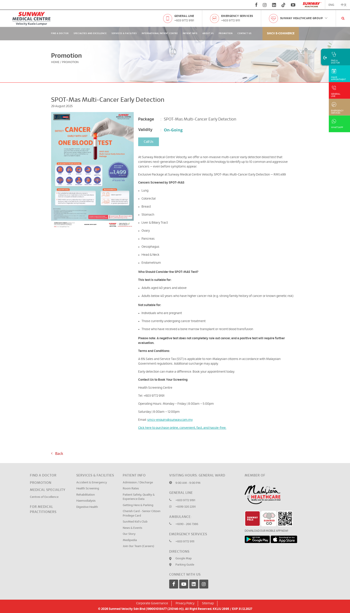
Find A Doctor (60, 34)
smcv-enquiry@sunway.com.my (170, 419)
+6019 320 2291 (185, 506)
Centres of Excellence (44, 497)
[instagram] (264, 5)
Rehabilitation (85, 494)
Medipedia (130, 540)
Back (57, 453)
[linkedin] (274, 5)
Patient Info (190, 34)
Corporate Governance (152, 603)
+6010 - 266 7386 (186, 524)
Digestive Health (87, 507)
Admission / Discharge (138, 482)
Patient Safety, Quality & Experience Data (139, 497)
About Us (208, 34)
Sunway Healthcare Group (304, 18)
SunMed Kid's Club (135, 521)
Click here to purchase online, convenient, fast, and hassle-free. (182, 427)
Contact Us (245, 34)
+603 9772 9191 (184, 20)
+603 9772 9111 (230, 20)
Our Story (129, 534)
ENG (331, 5)
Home (55, 62)
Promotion (226, 34)
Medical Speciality (47, 490)
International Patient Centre (160, 34)
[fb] (256, 5)
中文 (344, 5)
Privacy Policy (185, 603)
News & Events (132, 528)
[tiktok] (283, 5)
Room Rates (131, 488)
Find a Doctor (43, 475)
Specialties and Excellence (90, 34)
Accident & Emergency (91, 482)
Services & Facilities (124, 34)
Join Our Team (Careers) (138, 546)
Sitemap (208, 603)
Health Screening (87, 488)
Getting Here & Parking (138, 505)
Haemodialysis (86, 500)
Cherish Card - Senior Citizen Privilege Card (141, 513)
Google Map (183, 558)
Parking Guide (184, 564)
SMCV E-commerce (280, 33)
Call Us (148, 141)
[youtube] (293, 5)
